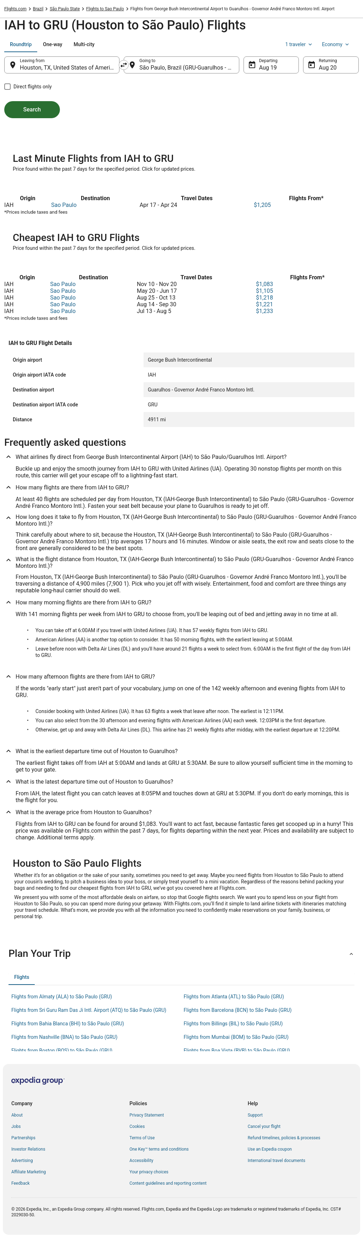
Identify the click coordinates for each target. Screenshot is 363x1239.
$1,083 (264, 284)
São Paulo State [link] (65, 8)
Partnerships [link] (23, 1137)
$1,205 (262, 205)
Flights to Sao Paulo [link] (105, 8)
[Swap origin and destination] (124, 65)
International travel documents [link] (276, 1160)
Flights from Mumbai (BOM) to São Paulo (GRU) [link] (236, 1037)
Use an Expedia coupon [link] (270, 1149)
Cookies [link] (137, 1126)
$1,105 (264, 290)
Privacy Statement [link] (146, 1115)
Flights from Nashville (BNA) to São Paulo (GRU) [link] (64, 1037)
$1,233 (264, 311)
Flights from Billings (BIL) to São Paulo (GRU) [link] (233, 1023)
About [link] (17, 1115)
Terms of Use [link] (142, 1137)
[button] (181, 954)
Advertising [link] (22, 1160)
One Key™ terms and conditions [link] (159, 1149)
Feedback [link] (20, 1183)
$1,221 (264, 304)
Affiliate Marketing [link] (28, 1171)
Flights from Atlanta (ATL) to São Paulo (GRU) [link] (234, 996)
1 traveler (299, 44)
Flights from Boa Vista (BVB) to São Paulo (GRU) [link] (237, 1050)
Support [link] (255, 1115)
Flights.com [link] (15, 8)
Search (32, 109)
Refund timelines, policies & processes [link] (284, 1137)
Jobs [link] (16, 1126)
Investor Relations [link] (28, 1149)
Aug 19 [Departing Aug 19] (268, 67)
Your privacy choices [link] (148, 1171)
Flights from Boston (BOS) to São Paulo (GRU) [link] (61, 1050)
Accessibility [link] (141, 1160)
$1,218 (264, 297)
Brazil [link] (38, 8)
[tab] (20, 44)
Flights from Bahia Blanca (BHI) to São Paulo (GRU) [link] (67, 1023)
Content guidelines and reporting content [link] (167, 1183)
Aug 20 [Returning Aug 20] (327, 67)
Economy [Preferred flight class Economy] (336, 44)
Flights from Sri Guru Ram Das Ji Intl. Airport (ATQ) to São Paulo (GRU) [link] (88, 1010)
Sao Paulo (64, 205)
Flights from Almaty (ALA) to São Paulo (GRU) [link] (61, 996)
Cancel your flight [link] (264, 1126)
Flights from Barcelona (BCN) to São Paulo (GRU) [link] (238, 1010)
